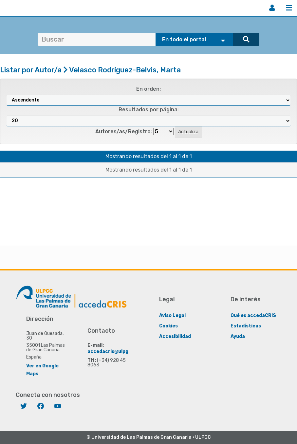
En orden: (148, 89)
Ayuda (238, 336)
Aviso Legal (172, 315)
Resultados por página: (149, 109)
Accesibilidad (175, 336)
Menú (289, 8)
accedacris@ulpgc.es (112, 351)
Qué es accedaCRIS (253, 315)
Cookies (168, 326)
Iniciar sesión (272, 8)
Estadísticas (246, 326)
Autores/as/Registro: (123, 131)
